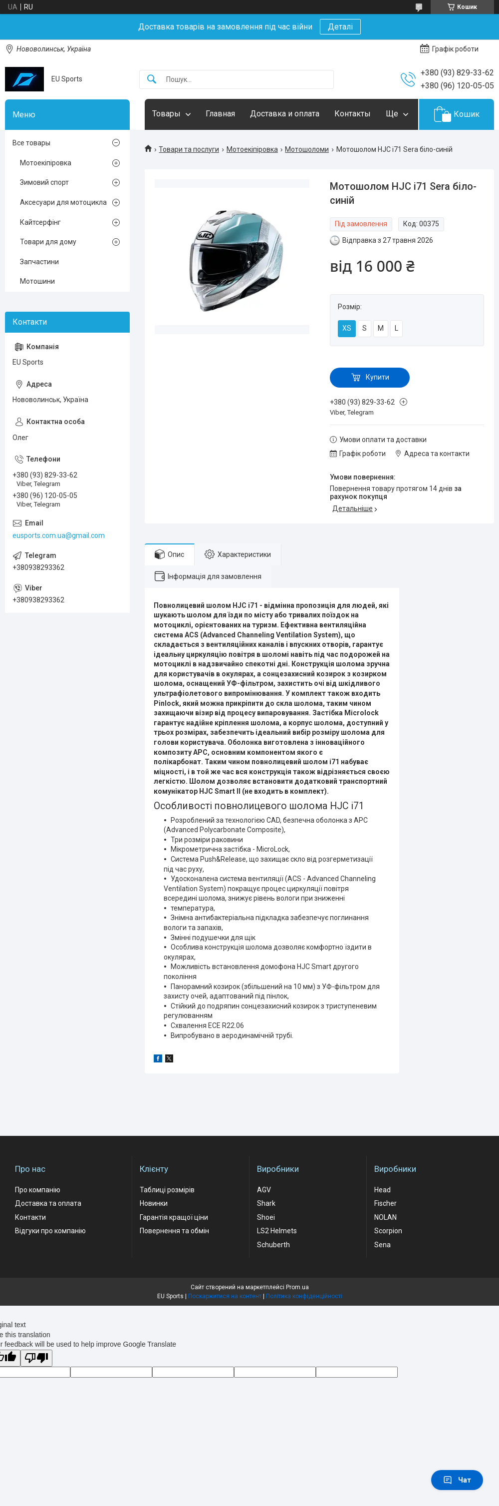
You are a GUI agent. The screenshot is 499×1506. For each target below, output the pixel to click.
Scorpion (388, 1231)
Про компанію (37, 1190)
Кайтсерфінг (40, 222)
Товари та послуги (189, 149)
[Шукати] (152, 79)
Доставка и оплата (284, 113)
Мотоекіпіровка (252, 149)
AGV (264, 1190)
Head (382, 1190)
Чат (457, 1480)
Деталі (340, 26)
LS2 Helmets (277, 1231)
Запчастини (39, 262)
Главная (220, 113)
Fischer (385, 1203)
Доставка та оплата (48, 1203)
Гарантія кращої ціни (174, 1217)
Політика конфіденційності (304, 1296)
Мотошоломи (307, 149)
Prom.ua (297, 1287)
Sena (382, 1245)
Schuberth (273, 1245)
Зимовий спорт (44, 182)
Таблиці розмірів (167, 1190)
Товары (166, 113)
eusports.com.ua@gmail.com (58, 535)
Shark (266, 1203)
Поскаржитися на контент (224, 1296)
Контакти (30, 1217)
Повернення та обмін (174, 1231)
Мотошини (37, 281)
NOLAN (385, 1217)
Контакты (352, 113)
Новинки (154, 1203)
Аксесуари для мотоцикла (63, 202)
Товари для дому (48, 242)
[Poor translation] (36, 1358)
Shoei (266, 1217)
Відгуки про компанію (50, 1231)
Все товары (31, 143)
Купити (377, 377)
